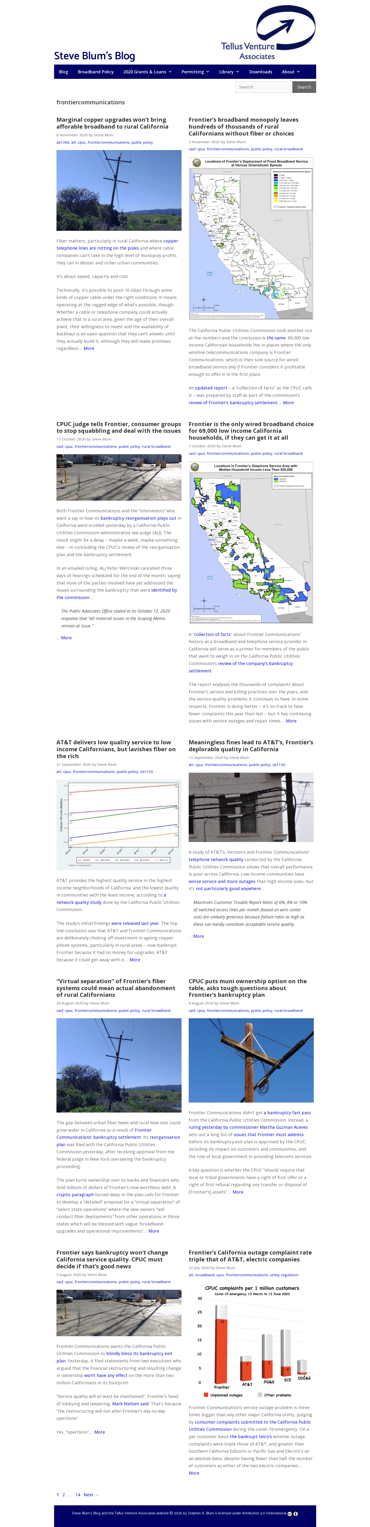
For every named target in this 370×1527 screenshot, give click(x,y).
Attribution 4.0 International (270, 1513)
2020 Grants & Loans (150, 72)
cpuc (82, 142)
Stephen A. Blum (201, 1513)
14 (78, 1494)
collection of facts (212, 634)
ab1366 (62, 142)
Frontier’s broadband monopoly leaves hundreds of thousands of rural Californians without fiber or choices (244, 126)
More (89, 348)
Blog (63, 72)
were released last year (135, 923)
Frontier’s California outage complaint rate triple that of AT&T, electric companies (250, 1255)
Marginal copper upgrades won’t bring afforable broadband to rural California (112, 123)
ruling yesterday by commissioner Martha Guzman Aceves (248, 1127)
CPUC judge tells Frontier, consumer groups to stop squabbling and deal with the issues (118, 427)
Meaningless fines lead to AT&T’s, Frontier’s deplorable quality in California (251, 745)
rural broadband (288, 148)
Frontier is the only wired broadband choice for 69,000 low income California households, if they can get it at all (251, 431)
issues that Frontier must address (269, 1134)
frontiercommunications (109, 142)
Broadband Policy (96, 72)
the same (276, 338)
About (293, 72)
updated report (211, 388)
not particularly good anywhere (228, 888)
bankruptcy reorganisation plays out (138, 518)
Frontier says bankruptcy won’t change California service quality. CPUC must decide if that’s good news (112, 1259)
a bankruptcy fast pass (287, 1112)
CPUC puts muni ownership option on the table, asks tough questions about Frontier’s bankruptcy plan (248, 988)
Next (91, 1494)
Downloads (260, 72)
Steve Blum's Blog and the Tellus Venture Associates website (120, 1513)
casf (192, 148)
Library (231, 72)
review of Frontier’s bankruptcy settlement (233, 402)
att (73, 142)
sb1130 (146, 771)
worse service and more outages (222, 881)
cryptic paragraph (75, 1194)
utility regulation (284, 1274)
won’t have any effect (105, 1375)
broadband (204, 1274)
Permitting (198, 72)
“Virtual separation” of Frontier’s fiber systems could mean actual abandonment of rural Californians (115, 988)
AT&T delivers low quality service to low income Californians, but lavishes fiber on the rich (116, 749)
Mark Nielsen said (130, 1403)
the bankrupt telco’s (251, 1436)
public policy (142, 142)
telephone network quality (216, 859)
